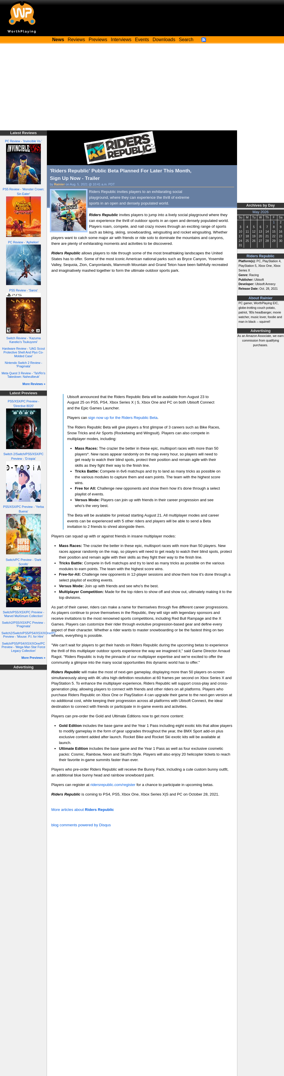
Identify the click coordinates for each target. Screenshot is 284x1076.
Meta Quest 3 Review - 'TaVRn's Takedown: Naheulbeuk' (23, 375)
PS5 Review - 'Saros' (23, 290)
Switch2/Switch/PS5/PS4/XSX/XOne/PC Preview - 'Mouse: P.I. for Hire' (28, 635)
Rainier (59, 184)
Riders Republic (260, 256)
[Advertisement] (142, 86)
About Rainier (261, 298)
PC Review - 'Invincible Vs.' (23, 141)
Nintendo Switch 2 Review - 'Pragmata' (23, 364)
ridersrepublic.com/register (112, 785)
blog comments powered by (81, 825)
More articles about (82, 809)
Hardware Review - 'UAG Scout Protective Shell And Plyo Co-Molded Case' (23, 352)
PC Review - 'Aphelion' (23, 242)
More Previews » (33, 657)
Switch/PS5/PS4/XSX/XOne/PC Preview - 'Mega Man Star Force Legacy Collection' (23, 647)
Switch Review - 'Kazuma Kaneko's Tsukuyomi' (23, 340)
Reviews (76, 39)
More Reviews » (34, 384)
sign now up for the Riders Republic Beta (122, 417)
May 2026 (260, 212)
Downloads (164, 39)
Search (186, 39)
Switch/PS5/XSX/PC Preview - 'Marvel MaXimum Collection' (23, 614)
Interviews (121, 39)
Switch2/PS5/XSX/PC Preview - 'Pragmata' (23, 624)
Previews (98, 39)
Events (142, 39)
